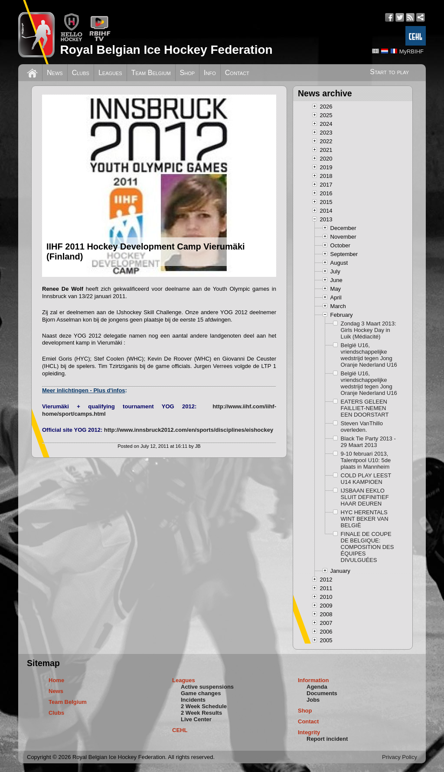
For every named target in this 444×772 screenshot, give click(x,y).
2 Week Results (201, 713)
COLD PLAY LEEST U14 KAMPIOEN (366, 478)
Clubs (80, 72)
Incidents (193, 699)
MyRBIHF (411, 51)
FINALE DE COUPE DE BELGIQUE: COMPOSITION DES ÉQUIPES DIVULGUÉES (367, 547)
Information (313, 680)
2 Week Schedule (204, 706)
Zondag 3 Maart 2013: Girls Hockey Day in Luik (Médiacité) (368, 330)
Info (210, 72)
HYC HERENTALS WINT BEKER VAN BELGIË (364, 519)
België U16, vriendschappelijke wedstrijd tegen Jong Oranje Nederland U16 (369, 355)
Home (56, 680)
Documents (322, 693)
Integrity (309, 732)
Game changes (201, 693)
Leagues (110, 72)
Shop (187, 72)
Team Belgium (151, 72)
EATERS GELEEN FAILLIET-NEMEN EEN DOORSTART (365, 408)
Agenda (317, 686)
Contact (237, 72)
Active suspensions (207, 686)
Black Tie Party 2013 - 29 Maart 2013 (368, 441)
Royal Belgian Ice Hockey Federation (166, 49)
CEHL (179, 730)
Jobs (313, 699)
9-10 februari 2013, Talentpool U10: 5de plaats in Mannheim (366, 460)
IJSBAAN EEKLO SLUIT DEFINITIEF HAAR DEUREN (365, 497)
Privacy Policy (399, 757)
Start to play (389, 72)
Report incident (327, 739)
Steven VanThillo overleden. (362, 426)
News (55, 72)
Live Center (196, 719)
